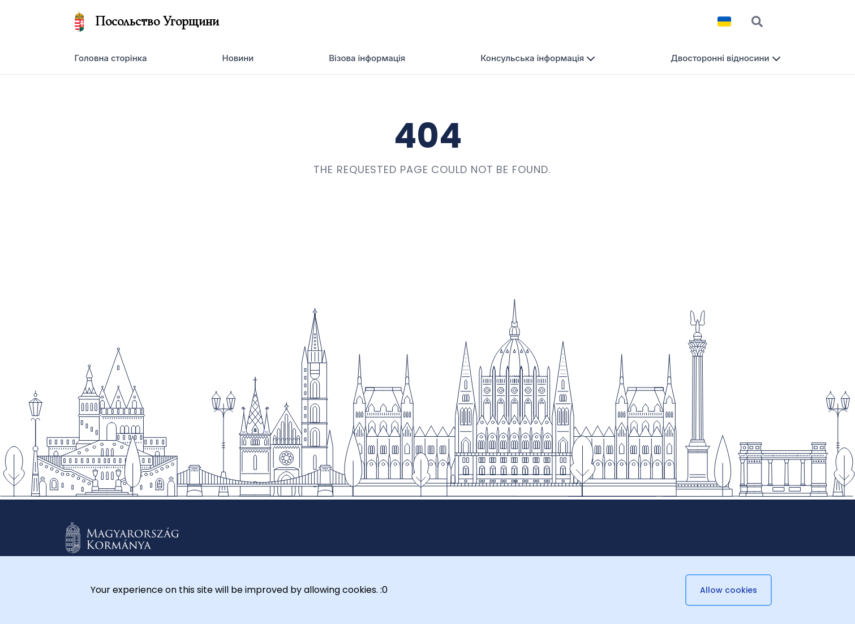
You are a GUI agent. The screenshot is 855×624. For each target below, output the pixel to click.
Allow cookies (728, 590)
